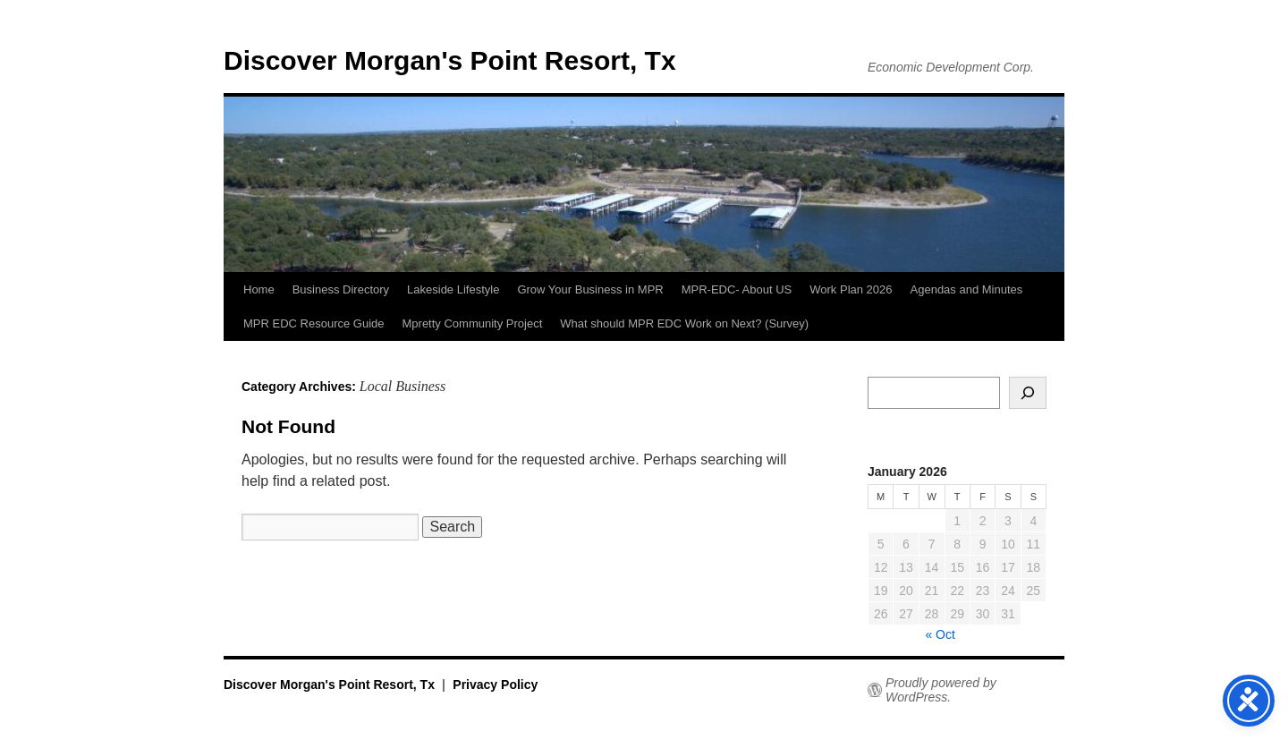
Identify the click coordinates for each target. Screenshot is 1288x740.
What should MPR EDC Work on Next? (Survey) (684, 323)
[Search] (1027, 393)
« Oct (939, 634)
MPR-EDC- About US (737, 289)
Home (259, 289)
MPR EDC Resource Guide (314, 323)
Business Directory (340, 289)
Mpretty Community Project (472, 323)
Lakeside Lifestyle (453, 289)
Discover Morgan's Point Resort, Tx (450, 60)
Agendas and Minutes (967, 289)
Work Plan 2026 (850, 289)
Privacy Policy (495, 684)
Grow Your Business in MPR (590, 289)
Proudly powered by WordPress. (941, 690)
